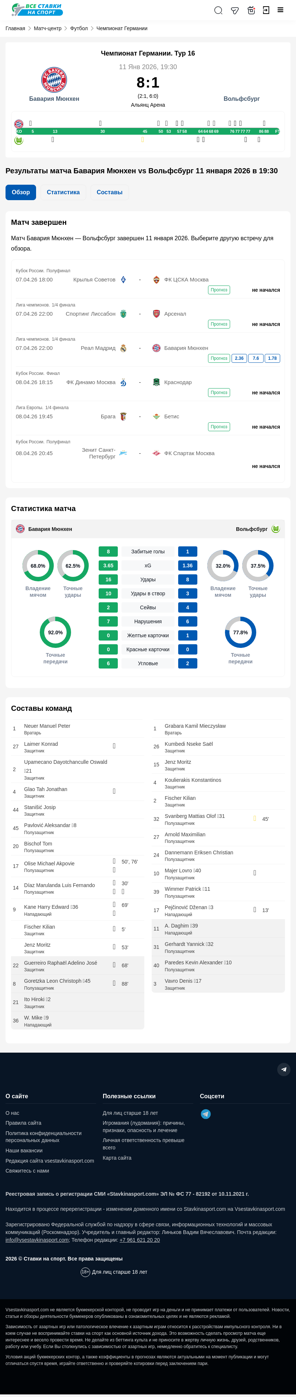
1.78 (272, 358)
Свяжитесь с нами (27, 1174)
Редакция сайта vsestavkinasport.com (50, 1163)
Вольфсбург (252, 529)
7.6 (256, 358)
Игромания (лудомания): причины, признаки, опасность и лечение (144, 1129)
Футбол (79, 28)
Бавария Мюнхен (50, 529)
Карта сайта (117, 1160)
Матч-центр (47, 28)
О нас (12, 1115)
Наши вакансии (24, 1153)
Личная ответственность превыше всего (143, 1146)
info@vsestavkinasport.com (37, 1242)
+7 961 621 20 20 (140, 1242)
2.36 (239, 358)
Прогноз (219, 289)
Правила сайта (23, 1126)
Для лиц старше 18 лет (130, 1115)
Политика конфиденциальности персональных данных (44, 1139)
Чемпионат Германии (121, 28)
